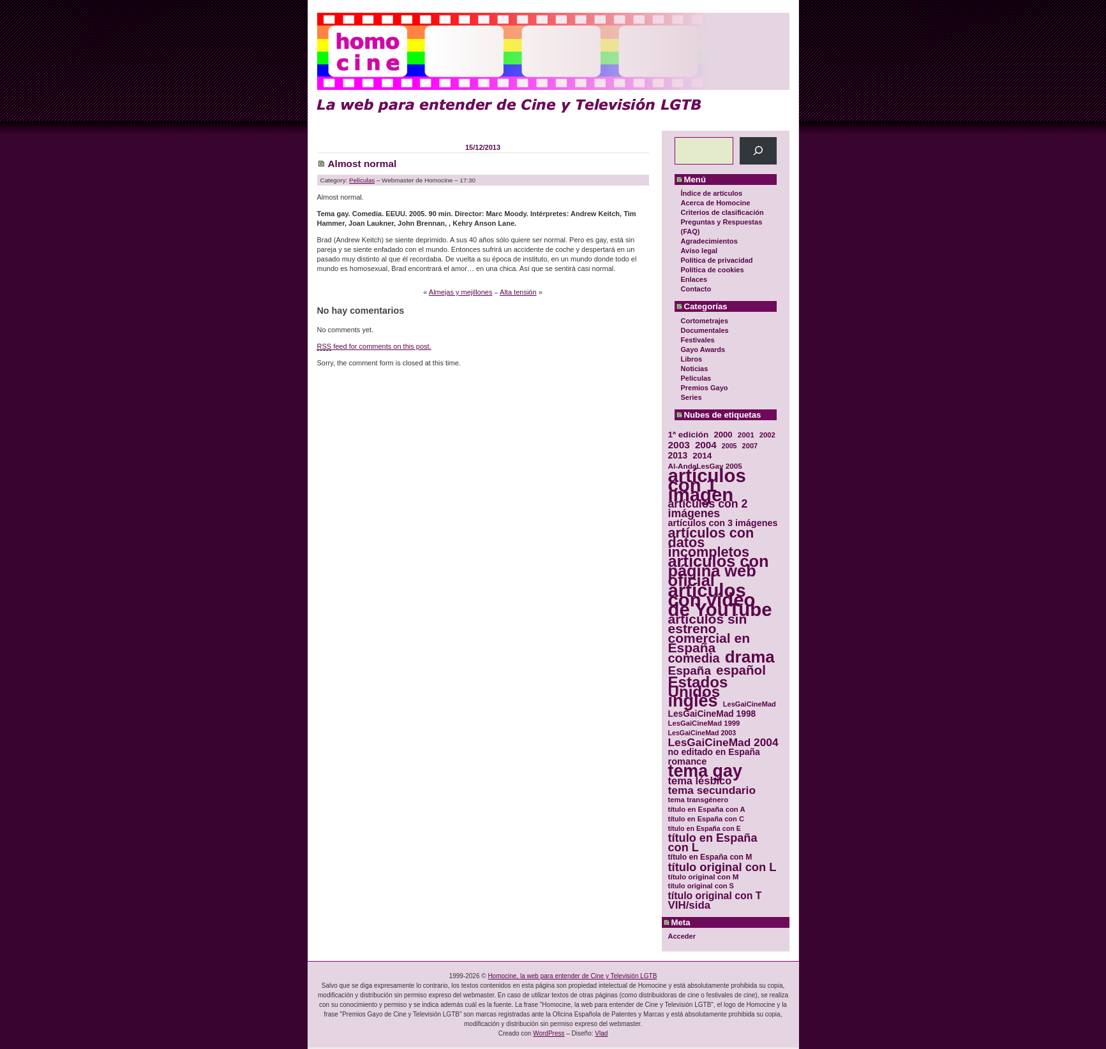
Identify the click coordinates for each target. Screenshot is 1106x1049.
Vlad (601, 1033)
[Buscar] (758, 151)
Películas (696, 378)
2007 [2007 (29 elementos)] (750, 446)
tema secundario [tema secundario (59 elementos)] (712, 790)
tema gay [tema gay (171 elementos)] (705, 771)
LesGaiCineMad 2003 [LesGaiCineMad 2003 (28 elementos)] (702, 733)
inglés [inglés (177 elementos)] (693, 701)
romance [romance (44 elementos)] (687, 762)
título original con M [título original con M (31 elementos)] (703, 876)
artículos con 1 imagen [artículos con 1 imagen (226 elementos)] (707, 485)
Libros (692, 359)
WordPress (548, 1033)
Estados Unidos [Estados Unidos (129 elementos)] (698, 686)
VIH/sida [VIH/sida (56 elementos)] (689, 905)
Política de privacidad (717, 260)
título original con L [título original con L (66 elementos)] (722, 867)
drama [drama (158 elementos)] (750, 657)
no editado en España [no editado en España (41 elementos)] (714, 752)
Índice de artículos (712, 193)
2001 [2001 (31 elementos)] (746, 434)
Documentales (705, 330)
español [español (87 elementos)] (741, 670)
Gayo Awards (703, 349)
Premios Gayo (704, 388)
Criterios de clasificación (722, 212)
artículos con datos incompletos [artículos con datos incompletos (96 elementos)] (711, 542)
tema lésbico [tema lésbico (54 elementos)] (700, 781)
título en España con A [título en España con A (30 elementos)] (706, 809)
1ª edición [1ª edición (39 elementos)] (688, 434)
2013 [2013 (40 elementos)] (678, 455)
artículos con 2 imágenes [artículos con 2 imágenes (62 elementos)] (708, 508)
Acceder (682, 936)
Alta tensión (518, 292)
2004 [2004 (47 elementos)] (706, 445)
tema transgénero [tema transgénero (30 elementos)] (698, 799)
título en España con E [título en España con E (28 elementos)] (704, 828)
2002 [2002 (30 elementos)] (767, 435)
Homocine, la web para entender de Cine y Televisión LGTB (572, 975)
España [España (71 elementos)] (689, 670)
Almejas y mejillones (461, 292)
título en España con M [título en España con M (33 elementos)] (710, 857)
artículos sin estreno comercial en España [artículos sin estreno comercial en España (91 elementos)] (709, 633)
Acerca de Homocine (716, 203)
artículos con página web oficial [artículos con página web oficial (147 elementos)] (718, 571)
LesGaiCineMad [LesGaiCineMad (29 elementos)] (749, 704)
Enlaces (694, 279)
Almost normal (362, 163)
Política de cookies (712, 270)
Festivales (698, 340)
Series (691, 397)
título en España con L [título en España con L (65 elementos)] (713, 843)
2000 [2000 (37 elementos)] (723, 434)
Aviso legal (699, 250)
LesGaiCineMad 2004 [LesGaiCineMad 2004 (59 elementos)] (723, 742)
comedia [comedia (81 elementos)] (694, 658)
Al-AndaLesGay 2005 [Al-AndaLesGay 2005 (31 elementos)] (705, 466)
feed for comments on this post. (374, 346)
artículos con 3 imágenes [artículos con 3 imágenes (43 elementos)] (723, 523)
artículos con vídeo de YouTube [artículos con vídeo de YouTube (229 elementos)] (720, 599)
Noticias (694, 368)
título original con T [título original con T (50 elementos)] (715, 895)
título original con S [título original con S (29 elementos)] (701, 886)
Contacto (696, 289)
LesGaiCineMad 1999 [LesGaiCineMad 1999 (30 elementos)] (704, 723)
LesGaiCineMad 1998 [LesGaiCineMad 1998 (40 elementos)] (712, 714)
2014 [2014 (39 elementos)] (702, 455)
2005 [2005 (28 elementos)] (729, 446)
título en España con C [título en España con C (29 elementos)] (706, 819)
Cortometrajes (705, 321)
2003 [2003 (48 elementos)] (679, 445)
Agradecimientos (709, 241)
